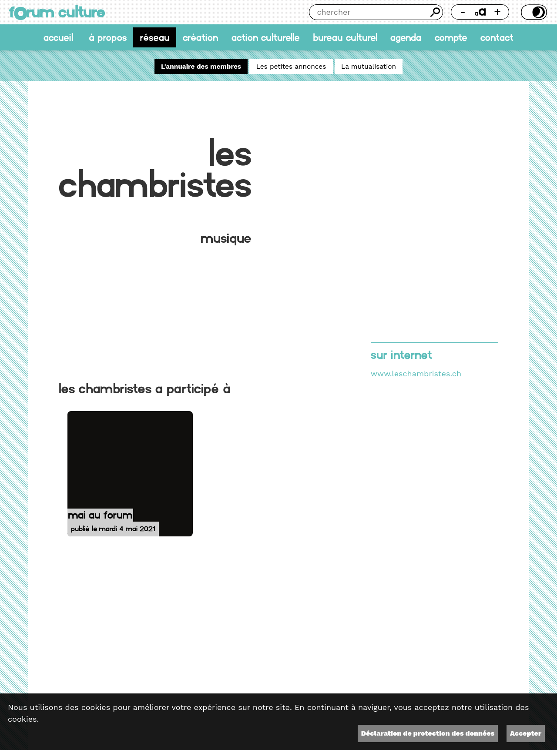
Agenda (405, 37)
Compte (451, 37)
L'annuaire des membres (201, 66)
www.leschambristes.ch (416, 373)
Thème (532, 12)
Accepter (525, 733)
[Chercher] (368, 12)
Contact (496, 37)
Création (200, 37)
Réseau (155, 37)
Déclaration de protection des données (427, 733)
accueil (58, 37)
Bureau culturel (345, 37)
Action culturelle (266, 37)
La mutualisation (368, 66)
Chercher (435, 12)
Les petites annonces (291, 66)
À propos (108, 37)
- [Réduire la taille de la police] (463, 12)
